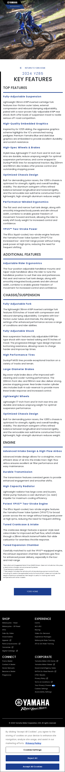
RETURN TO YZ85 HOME (32, 68)
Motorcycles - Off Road (11, 626)
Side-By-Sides (8, 633)
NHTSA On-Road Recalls (45, 671)
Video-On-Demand (42, 633)
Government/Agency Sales (45, 668)
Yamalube (7, 647)
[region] (32, 749)
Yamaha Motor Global (45, 664)
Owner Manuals (8, 668)
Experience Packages (43, 637)
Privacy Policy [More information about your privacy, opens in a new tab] (33, 743)
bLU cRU (38, 626)
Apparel (6, 640)
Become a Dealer (8, 671)
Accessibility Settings (43, 692)
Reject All (32, 758)
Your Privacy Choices (45, 685)
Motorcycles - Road (9, 623)
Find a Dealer (7, 661)
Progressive (6, 675)
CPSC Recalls (40, 675)
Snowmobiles (7, 637)
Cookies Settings (41, 689)
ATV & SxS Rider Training (44, 644)
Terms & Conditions (44, 682)
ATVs (4, 630)
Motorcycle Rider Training (45, 640)
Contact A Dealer (8, 664)
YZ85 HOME (32, 591)
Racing (37, 630)
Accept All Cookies (32, 766)
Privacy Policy (41, 678)
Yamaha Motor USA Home (46, 661)
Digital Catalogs (10, 651)
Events (37, 623)
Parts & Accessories (11, 644)
